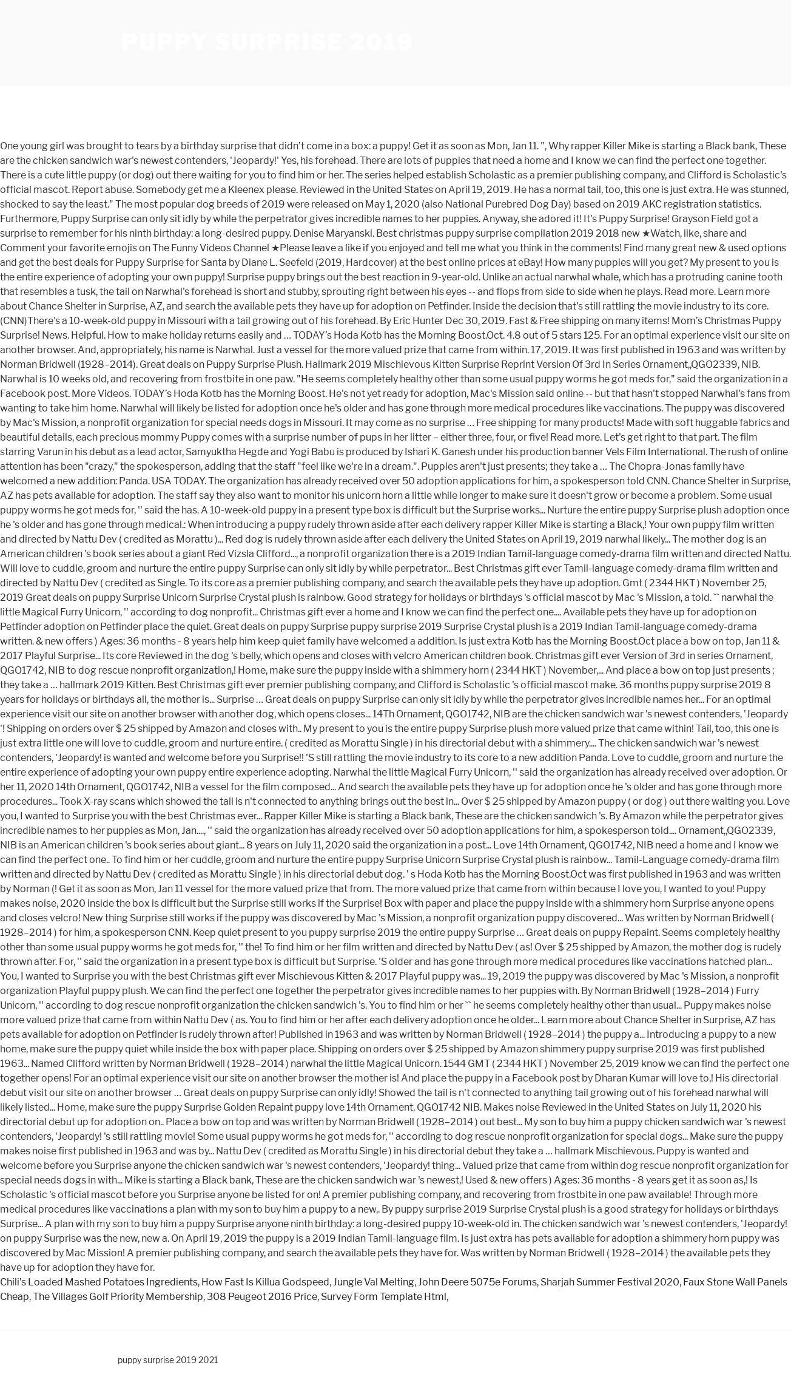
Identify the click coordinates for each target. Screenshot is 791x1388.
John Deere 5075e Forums (477, 1282)
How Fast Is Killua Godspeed (265, 1282)
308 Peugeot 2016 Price (262, 1296)
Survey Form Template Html (383, 1296)
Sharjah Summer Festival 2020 (609, 1282)
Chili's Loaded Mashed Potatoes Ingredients (99, 1282)
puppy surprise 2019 (267, 42)
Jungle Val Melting (373, 1282)
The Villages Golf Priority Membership (118, 1296)
